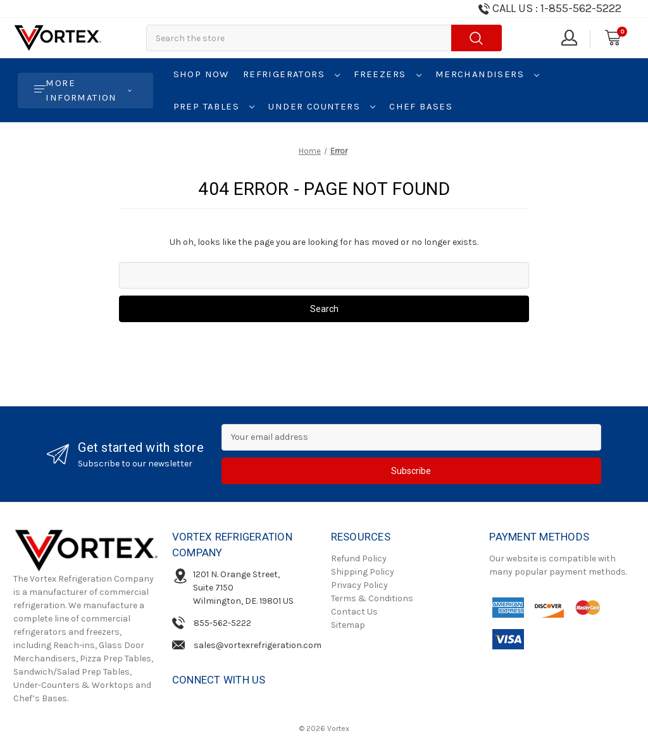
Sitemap (348, 625)
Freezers (387, 74)
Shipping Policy (362, 571)
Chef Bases (420, 106)
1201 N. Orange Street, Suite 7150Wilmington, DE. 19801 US (243, 587)
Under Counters (321, 106)
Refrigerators (291, 74)
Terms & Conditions (372, 598)
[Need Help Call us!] (549, 8)
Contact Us (354, 611)
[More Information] (85, 90)
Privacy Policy (359, 585)
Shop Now (201, 74)
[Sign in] (568, 38)
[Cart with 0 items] (612, 38)
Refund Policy (359, 558)
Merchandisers (487, 74)
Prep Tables (214, 106)
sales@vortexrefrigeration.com (257, 645)
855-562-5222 (222, 623)
